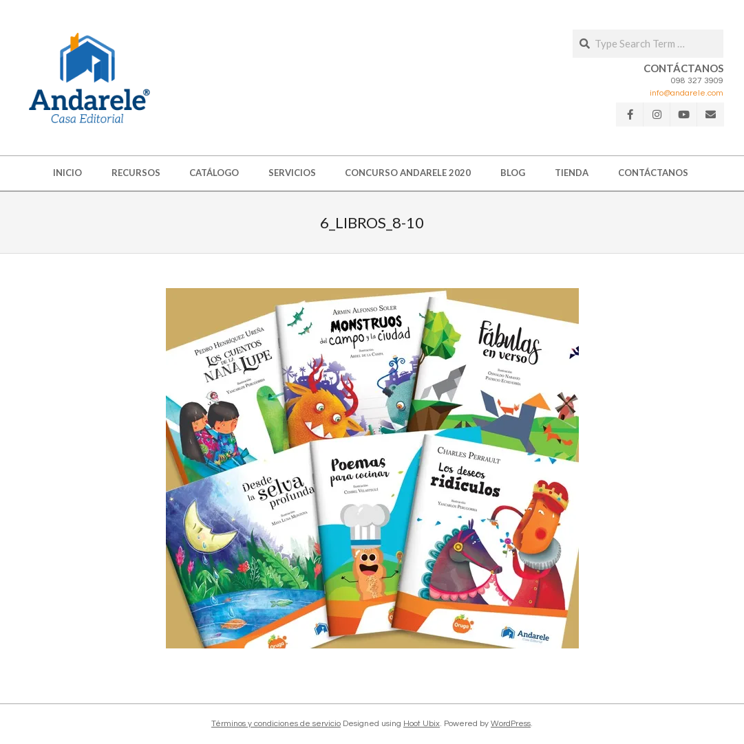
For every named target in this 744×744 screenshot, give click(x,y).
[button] (89, 77)
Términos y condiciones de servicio (276, 723)
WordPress (511, 723)
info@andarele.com (686, 93)
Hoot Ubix (421, 723)
